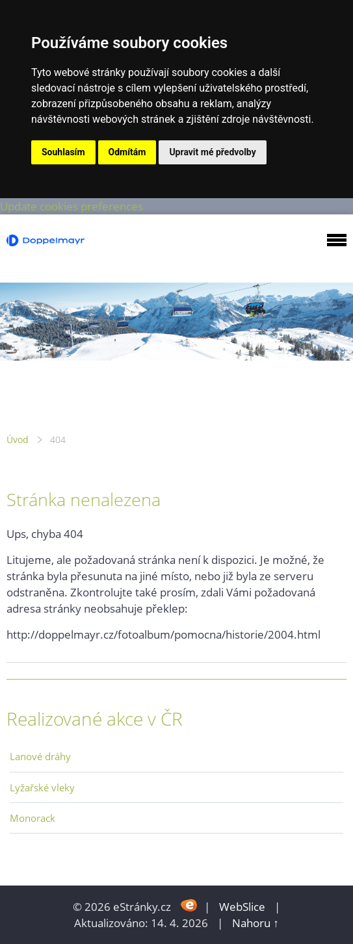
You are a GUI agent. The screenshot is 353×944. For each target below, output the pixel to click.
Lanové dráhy (40, 756)
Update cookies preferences (71, 206)
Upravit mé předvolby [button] (212, 152)
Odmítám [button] (127, 152)
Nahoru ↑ (255, 922)
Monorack (32, 817)
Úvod (18, 439)
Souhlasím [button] (63, 152)
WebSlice (242, 906)
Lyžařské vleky (42, 787)
